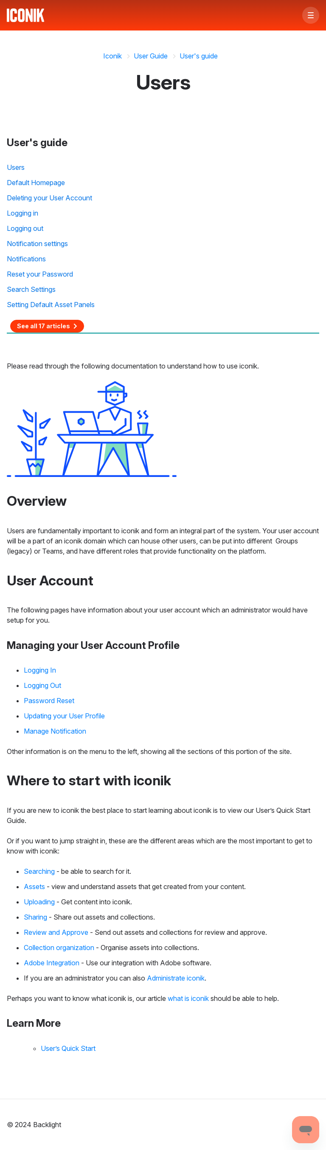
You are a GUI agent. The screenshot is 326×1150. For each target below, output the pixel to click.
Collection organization (59, 947)
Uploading (39, 902)
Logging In (40, 670)
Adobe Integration (51, 963)
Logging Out (42, 685)
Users (16, 167)
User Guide (151, 56)
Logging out (25, 228)
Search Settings (31, 289)
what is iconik (188, 998)
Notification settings (37, 243)
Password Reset (49, 700)
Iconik (112, 56)
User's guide (199, 56)
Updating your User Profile (64, 716)
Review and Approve (56, 932)
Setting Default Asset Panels (51, 304)
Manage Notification (55, 731)
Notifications (26, 259)
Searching (39, 871)
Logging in (22, 213)
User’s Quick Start (68, 1048)
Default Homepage (36, 182)
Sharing (35, 917)
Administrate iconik (176, 978)
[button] (310, 15)
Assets (34, 886)
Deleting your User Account (49, 198)
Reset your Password (40, 274)
